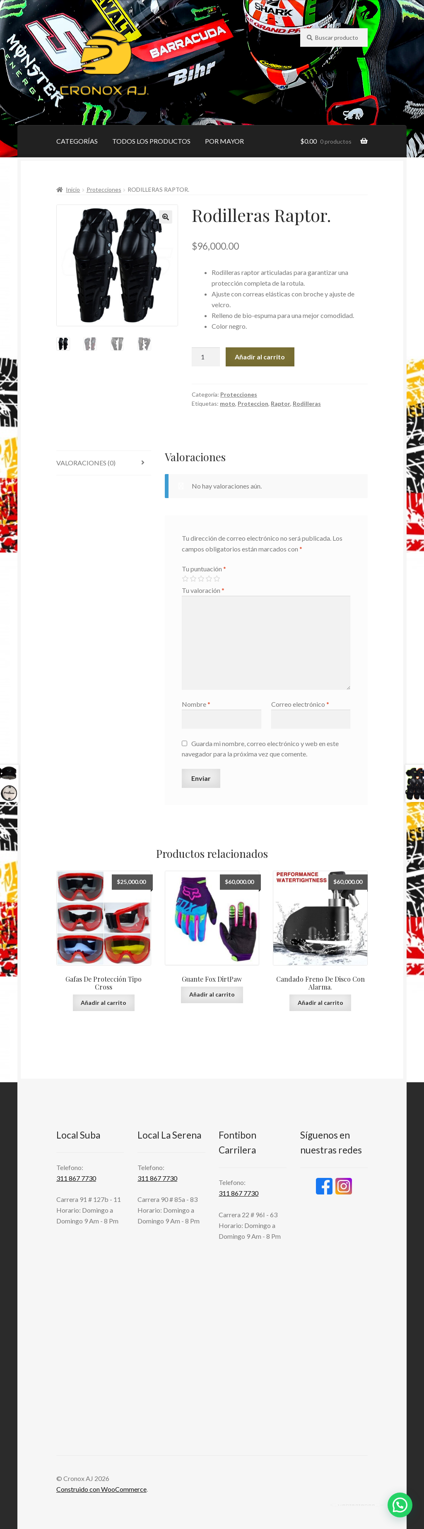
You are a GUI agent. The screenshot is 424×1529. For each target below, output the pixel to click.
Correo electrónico (300, 704)
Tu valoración (203, 590)
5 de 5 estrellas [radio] (216, 578)
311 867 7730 (76, 1178)
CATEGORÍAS (77, 141)
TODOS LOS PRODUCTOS (151, 141)
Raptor (280, 403)
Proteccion (253, 403)
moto (227, 403)
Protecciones (104, 189)
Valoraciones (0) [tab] (86, 463)
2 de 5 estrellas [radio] (193, 578)
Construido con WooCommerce (101, 1489)
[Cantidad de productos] (206, 356)
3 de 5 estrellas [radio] (201, 578)
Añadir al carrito (260, 357)
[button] (165, 217)
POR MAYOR (224, 141)
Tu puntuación (204, 569)
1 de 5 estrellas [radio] (185, 578)
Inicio (73, 189)
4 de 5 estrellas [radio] (208, 578)
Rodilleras (307, 403)
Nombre (196, 704)
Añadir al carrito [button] (103, 1002)
